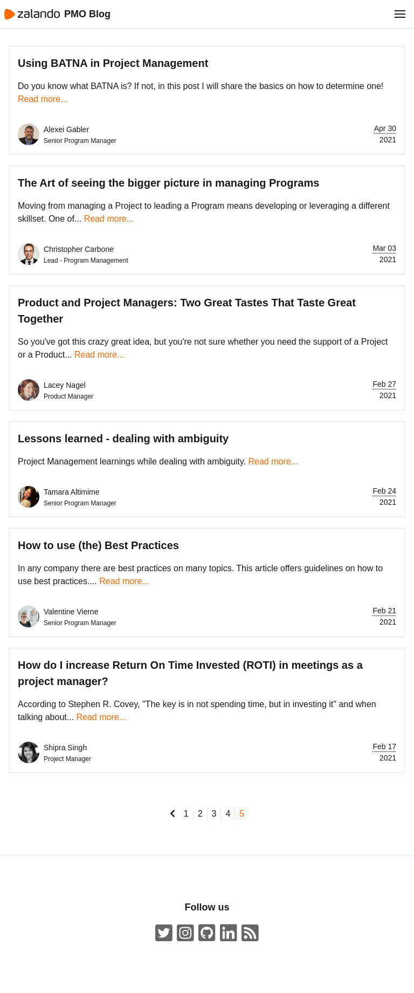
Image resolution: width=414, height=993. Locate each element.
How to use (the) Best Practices (98, 545)
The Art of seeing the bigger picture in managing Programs (168, 183)
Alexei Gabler (66, 129)
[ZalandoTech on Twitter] (164, 933)
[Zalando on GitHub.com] (207, 933)
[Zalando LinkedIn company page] (228, 933)
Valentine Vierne (71, 611)
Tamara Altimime (71, 492)
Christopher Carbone (79, 249)
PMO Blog (87, 14)
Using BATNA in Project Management (113, 63)
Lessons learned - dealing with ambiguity (123, 438)
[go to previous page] (172, 813)
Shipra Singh (65, 747)
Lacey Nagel (65, 385)
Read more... (42, 99)
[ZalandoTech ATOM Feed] (250, 933)
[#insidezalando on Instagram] (185, 933)
